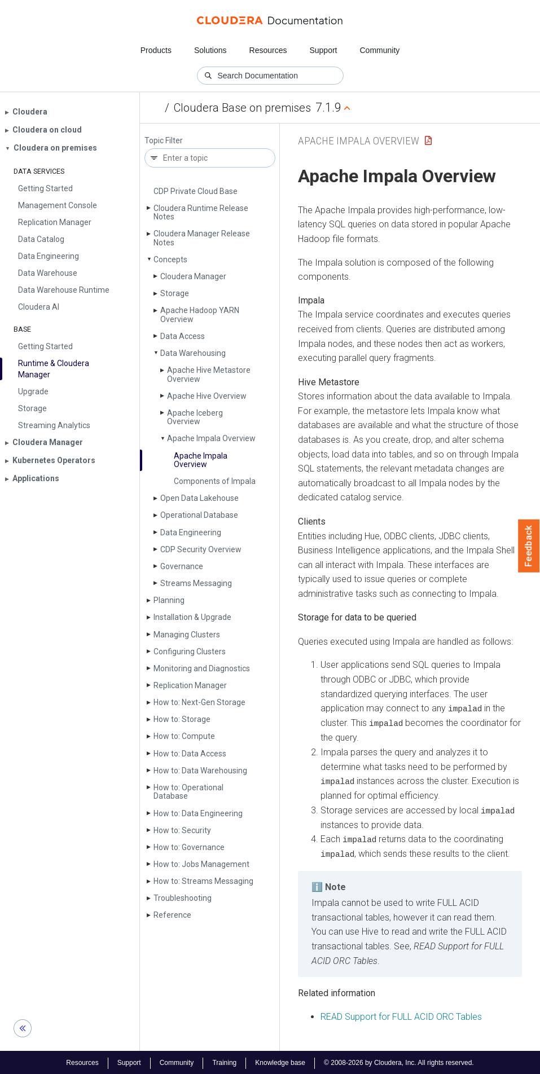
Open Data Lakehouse (199, 498)
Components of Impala (215, 481)
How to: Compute (184, 736)
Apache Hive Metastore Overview (209, 374)
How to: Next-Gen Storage (199, 702)
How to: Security (182, 830)
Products (156, 50)
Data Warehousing (193, 353)
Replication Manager (190, 685)
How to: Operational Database (188, 791)
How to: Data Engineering (198, 813)
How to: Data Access (189, 753)
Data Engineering (190, 532)
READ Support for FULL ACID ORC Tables (401, 1015)
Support (323, 50)
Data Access (182, 336)
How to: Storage (181, 719)
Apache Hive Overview (207, 395)
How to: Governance (189, 847)
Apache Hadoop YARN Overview (199, 314)
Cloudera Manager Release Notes (201, 238)
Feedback (529, 546)
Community (380, 50)
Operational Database (199, 515)
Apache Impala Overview (211, 438)
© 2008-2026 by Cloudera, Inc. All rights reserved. (399, 1062)
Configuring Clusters (189, 651)
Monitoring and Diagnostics (201, 668)
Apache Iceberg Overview (195, 417)
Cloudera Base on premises (242, 108)
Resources (268, 50)
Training (224, 1062)
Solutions (210, 50)
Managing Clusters (186, 634)
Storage (174, 293)
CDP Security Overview (201, 549)
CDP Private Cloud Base (195, 191)
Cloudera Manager (193, 276)
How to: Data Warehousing (200, 770)
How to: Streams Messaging (203, 881)
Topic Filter (163, 141)
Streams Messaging (196, 583)
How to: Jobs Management (201, 864)
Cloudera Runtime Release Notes (200, 212)
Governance (181, 566)
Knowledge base (280, 1062)
